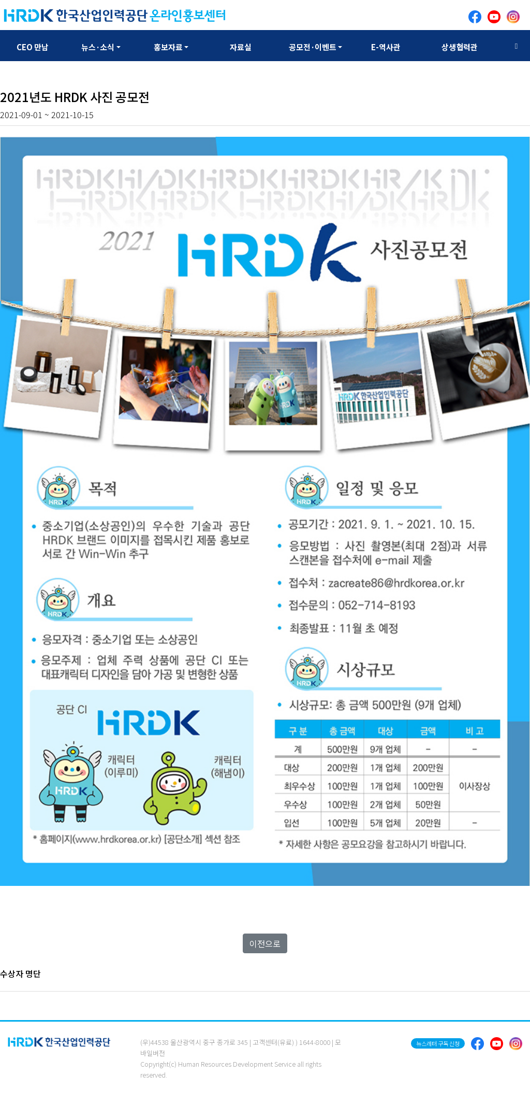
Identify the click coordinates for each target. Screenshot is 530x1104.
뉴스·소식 (97, 46)
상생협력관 (459, 46)
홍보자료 (168, 46)
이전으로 (265, 943)
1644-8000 (314, 1042)
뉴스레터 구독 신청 (438, 1043)
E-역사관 (386, 46)
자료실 (241, 46)
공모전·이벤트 (312, 46)
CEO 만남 (33, 46)
